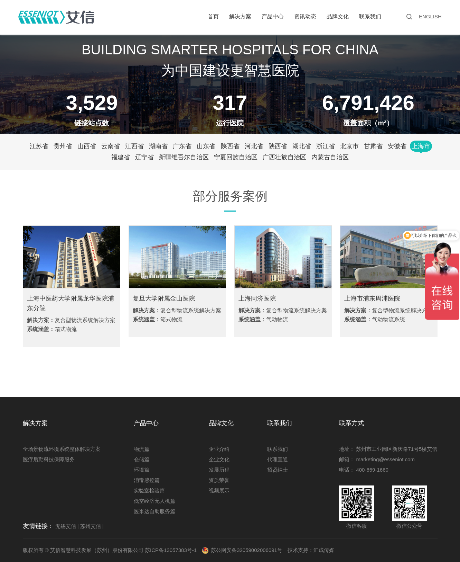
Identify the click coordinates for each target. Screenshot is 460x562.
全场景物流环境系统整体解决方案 (62, 449)
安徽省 (397, 146)
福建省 (120, 157)
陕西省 (230, 146)
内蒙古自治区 (330, 157)
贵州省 (63, 146)
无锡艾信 (65, 526)
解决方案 (240, 16)
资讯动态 (305, 16)
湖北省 (301, 146)
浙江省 (325, 146)
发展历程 (219, 470)
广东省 (182, 146)
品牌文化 (338, 16)
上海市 (421, 146)
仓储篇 (141, 459)
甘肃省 (373, 146)
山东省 (206, 146)
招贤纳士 (277, 470)
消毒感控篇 (147, 480)
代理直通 (277, 459)
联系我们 (370, 16)
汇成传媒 (323, 550)
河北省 (254, 146)
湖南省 (158, 146)
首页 (213, 16)
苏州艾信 (90, 526)
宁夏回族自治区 (235, 157)
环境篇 (141, 470)
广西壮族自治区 (284, 157)
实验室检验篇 (149, 490)
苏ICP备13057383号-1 (171, 550)
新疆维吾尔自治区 (184, 157)
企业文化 (219, 459)
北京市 (349, 146)
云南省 (110, 146)
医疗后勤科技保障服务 (49, 459)
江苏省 (39, 146)
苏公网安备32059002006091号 (246, 550)
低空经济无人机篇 (154, 501)
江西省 (134, 146)
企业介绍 (219, 449)
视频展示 (219, 490)
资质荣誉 (219, 480)
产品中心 (273, 16)
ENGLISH (430, 16)
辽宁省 (144, 157)
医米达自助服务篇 (154, 511)
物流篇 (141, 449)
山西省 (86, 146)
